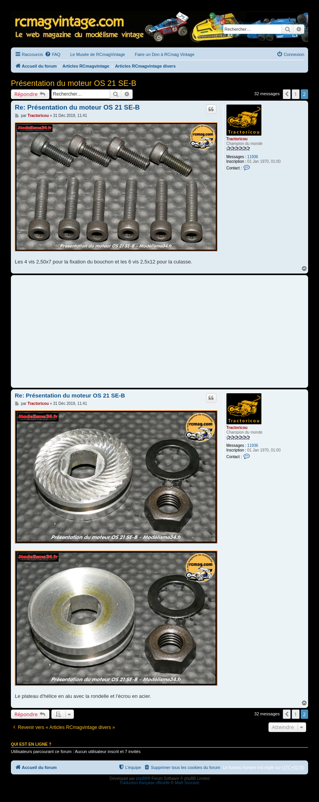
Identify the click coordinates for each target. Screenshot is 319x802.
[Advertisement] (159, 331)
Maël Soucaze (187, 783)
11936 (252, 157)
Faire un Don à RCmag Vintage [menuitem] (164, 54)
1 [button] (295, 94)
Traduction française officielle (144, 783)
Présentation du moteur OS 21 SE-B (73, 83)
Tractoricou (236, 139)
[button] (287, 94)
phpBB (141, 778)
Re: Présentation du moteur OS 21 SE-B (77, 107)
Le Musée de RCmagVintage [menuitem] (97, 54)
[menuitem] (52, 54)
